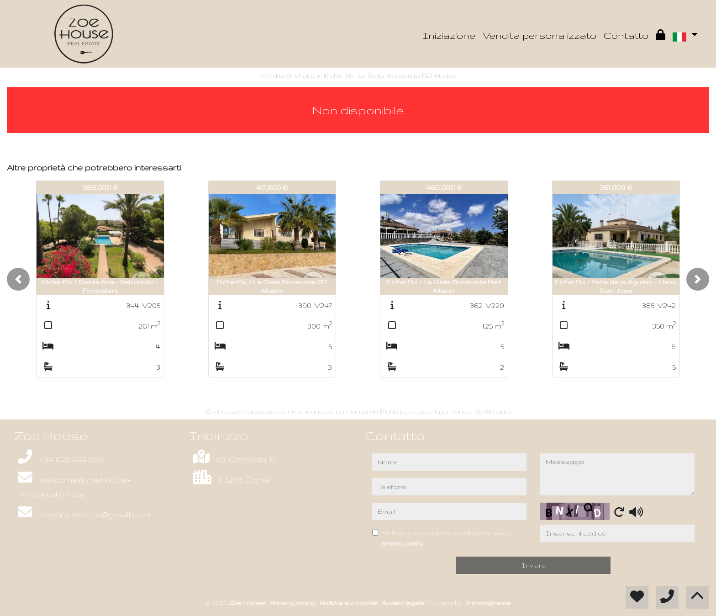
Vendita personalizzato (539, 35)
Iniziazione (448, 35)
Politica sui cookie (349, 602)
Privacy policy (292, 602)
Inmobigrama (487, 602)
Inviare (533, 565)
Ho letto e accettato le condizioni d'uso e (446, 537)
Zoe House (247, 602)
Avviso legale (403, 602)
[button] (18, 279)
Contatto (626, 35)
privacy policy (402, 543)
